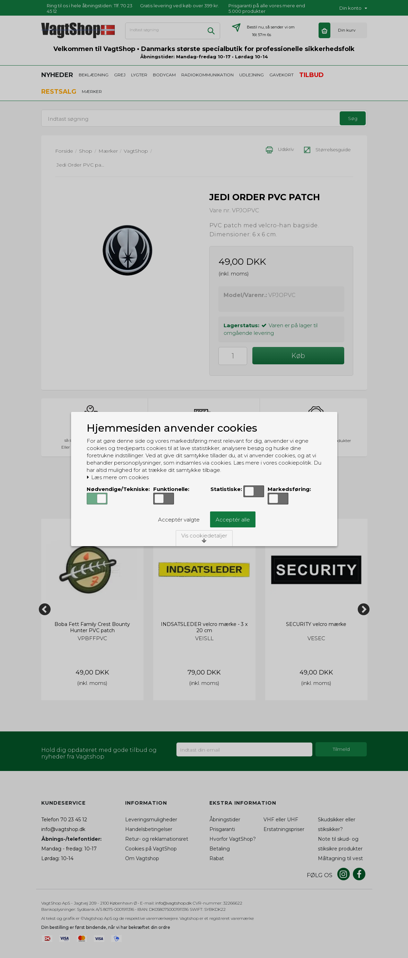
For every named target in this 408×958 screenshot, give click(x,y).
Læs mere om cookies (118, 477)
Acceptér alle (233, 519)
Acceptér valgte (179, 519)
